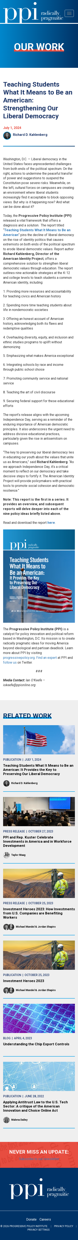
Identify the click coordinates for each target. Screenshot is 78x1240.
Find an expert (46, 658)
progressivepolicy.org (19, 658)
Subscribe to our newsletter (39, 1159)
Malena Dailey (19, 1119)
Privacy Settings (38, 1229)
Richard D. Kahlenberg (30, 135)
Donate (31, 1219)
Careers (45, 1219)
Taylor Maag (18, 855)
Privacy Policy (63, 1226)
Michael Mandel (25, 926)
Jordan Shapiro (47, 926)
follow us (10, 662)
